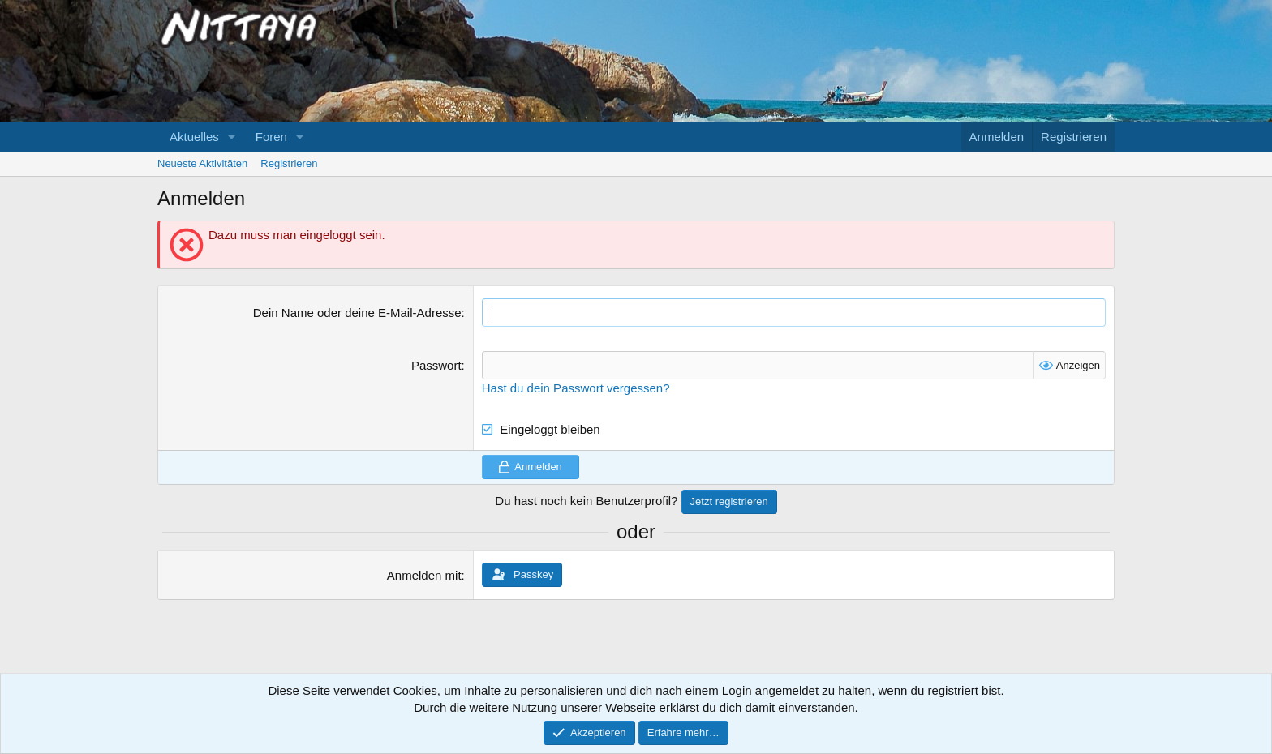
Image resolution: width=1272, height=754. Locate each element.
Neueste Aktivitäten (202, 163)
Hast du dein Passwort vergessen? (576, 388)
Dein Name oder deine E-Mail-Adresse (357, 312)
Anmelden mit (424, 575)
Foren (271, 137)
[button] (232, 137)
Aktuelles (194, 137)
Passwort (436, 365)
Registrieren (288, 163)
